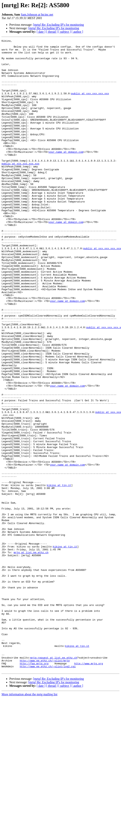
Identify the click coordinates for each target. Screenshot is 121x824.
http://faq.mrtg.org (34, 788)
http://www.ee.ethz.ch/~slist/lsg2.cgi (48, 792)
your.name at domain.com (65, 174)
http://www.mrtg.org (88, 788)
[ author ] (77, 31)
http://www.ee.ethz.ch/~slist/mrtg (45, 785)
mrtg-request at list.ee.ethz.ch (53, 781)
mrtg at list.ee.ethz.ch (31, 655)
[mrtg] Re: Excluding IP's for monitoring (58, 24)
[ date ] (41, 31)
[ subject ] (64, 31)
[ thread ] (52, 31)
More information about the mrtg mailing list (29, 820)
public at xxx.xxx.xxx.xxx (90, 104)
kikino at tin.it (59, 574)
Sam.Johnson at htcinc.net (37, 14)
